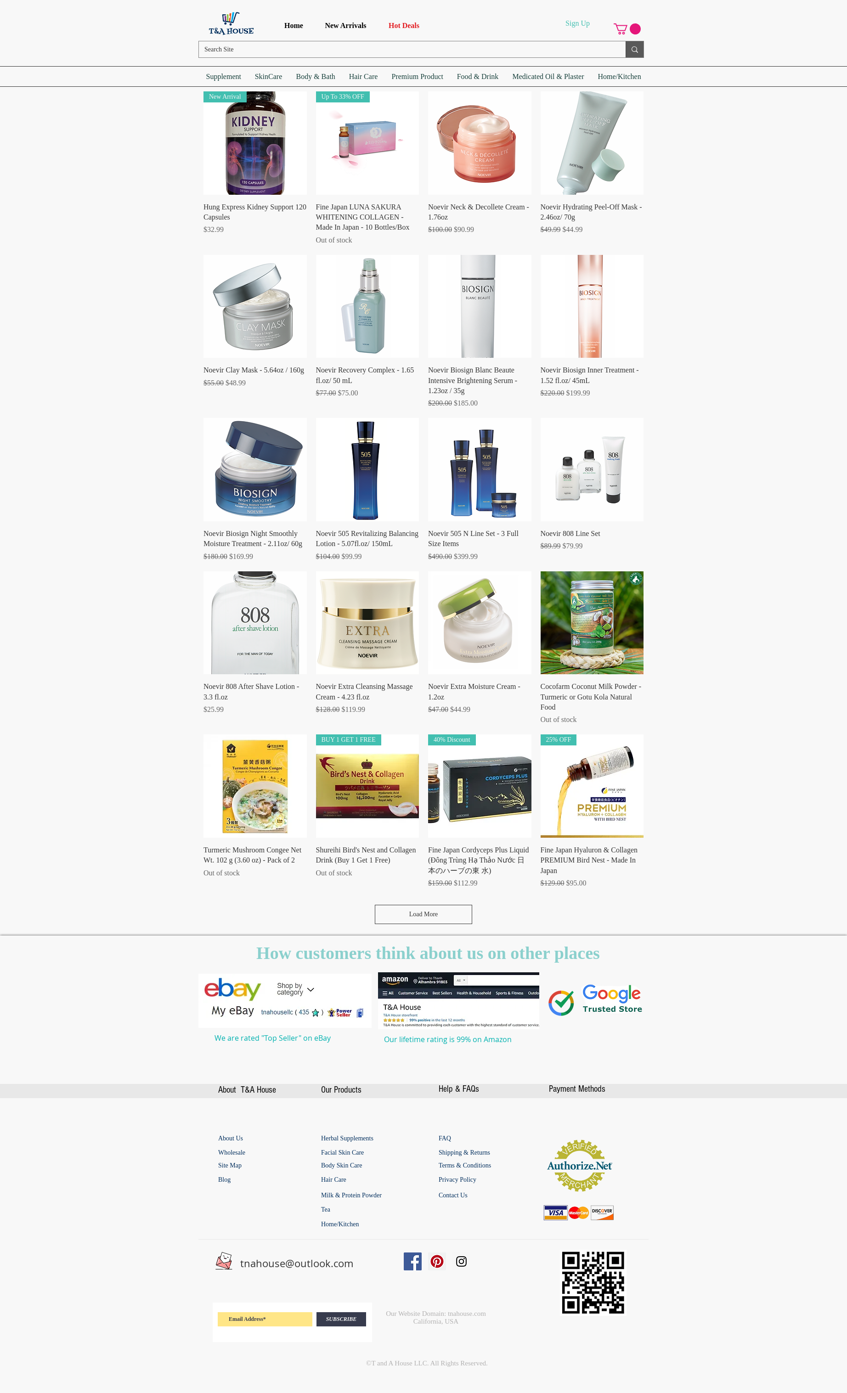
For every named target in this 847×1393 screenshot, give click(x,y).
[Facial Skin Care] (356, 1152)
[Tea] (355, 1209)
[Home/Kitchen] (355, 1224)
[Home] (294, 26)
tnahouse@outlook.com (296, 1263)
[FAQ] (445, 1138)
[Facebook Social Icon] (413, 1261)
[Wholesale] (260, 1152)
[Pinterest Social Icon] (437, 1261)
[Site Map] (231, 1165)
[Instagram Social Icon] (461, 1261)
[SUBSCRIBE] (341, 1319)
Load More (423, 914)
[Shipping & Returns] (469, 1152)
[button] (627, 28)
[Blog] (233, 1179)
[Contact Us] (455, 1195)
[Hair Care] (355, 1179)
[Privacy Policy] (459, 1179)
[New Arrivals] (345, 26)
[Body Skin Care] (356, 1165)
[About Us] (232, 1138)
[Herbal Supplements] (361, 1138)
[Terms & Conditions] (478, 1165)
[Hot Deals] (404, 26)
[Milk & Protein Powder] (366, 1195)
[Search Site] (405, 49)
